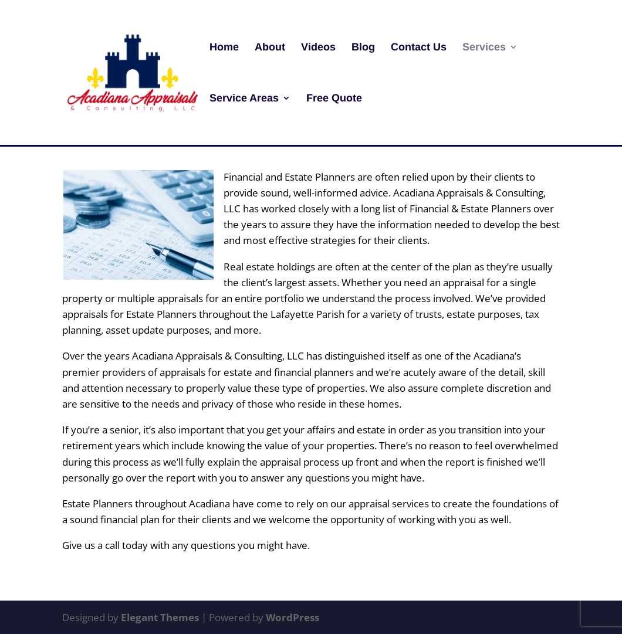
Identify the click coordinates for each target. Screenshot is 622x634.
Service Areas (244, 99)
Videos (318, 48)
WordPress (292, 617)
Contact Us (419, 48)
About (270, 48)
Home (224, 48)
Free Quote (334, 99)
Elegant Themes (160, 617)
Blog (363, 48)
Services (484, 48)
